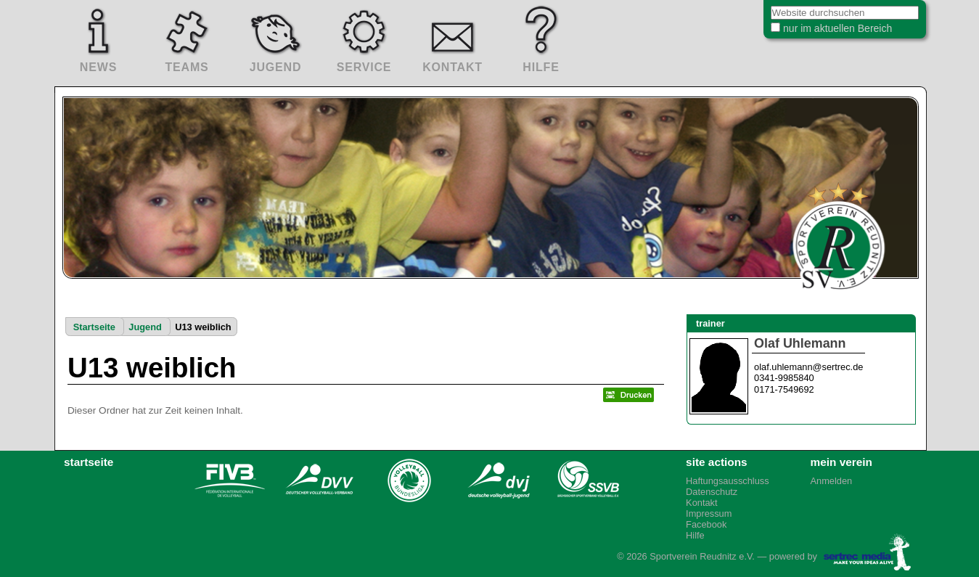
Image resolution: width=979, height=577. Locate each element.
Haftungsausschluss (727, 480)
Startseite (94, 327)
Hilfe (695, 535)
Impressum (709, 513)
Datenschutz (711, 491)
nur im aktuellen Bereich (826, 32)
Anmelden (832, 480)
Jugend (145, 327)
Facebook (706, 524)
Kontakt (701, 502)
